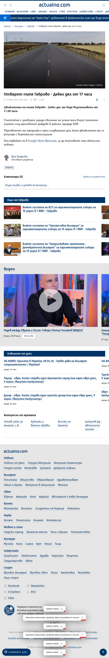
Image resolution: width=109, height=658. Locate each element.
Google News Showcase (42, 141)
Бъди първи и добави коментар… (27, 185)
